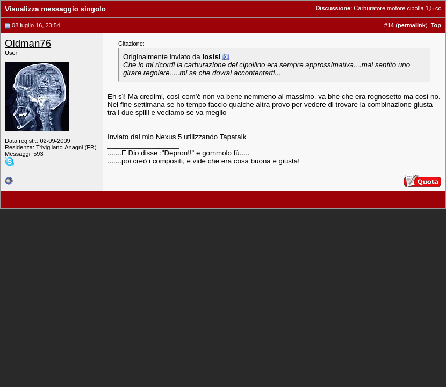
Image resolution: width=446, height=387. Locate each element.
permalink (412, 25)
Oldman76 (28, 43)
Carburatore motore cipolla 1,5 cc (397, 8)
